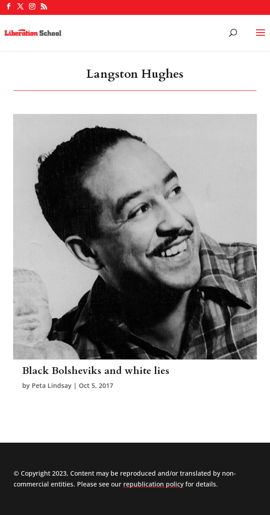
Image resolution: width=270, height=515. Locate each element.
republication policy (153, 484)
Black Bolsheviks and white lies (95, 371)
